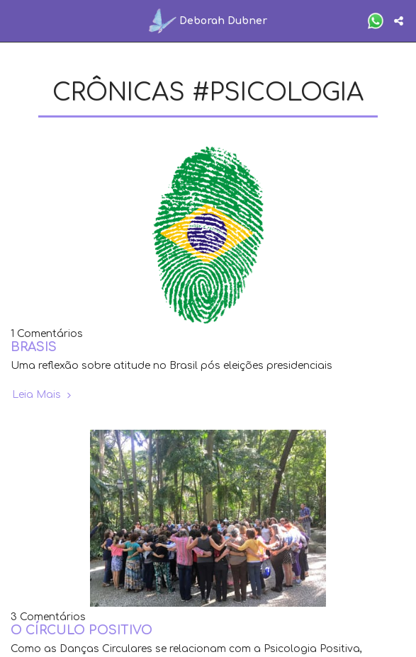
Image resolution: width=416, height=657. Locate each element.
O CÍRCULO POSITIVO (81, 630)
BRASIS (34, 347)
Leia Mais (43, 394)
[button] (16, 20)
